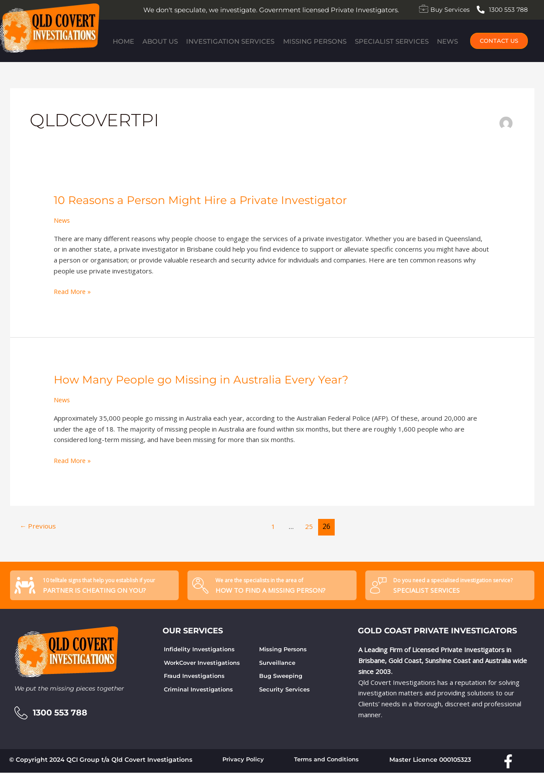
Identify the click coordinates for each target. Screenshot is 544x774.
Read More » (73, 291)
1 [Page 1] (274, 526)
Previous (39, 526)
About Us (158, 40)
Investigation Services (230, 40)
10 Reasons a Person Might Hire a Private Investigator (205, 200)
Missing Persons (315, 40)
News (450, 40)
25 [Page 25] (310, 526)
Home (120, 40)
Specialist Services (394, 40)
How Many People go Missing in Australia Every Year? (205, 380)
